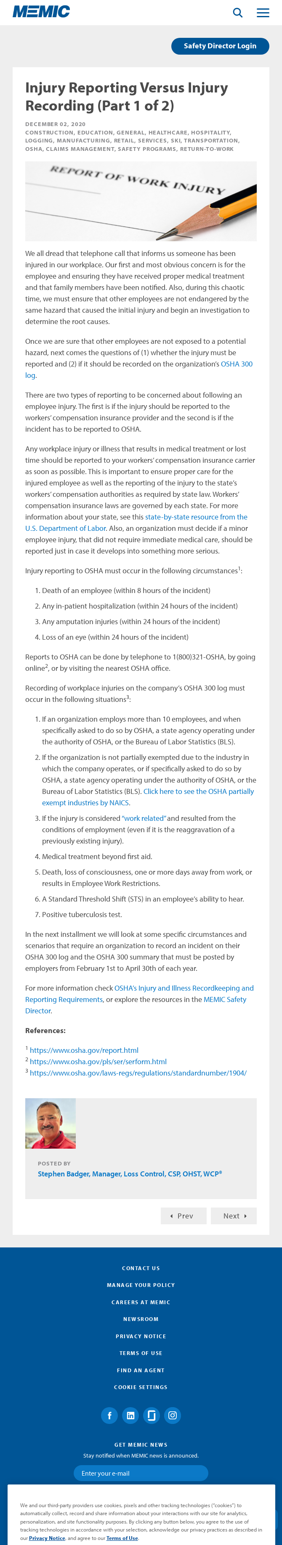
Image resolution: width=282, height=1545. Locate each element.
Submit (141, 1497)
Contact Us (141, 1268)
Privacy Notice (141, 1336)
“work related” (143, 818)
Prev (186, 1216)
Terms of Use (141, 1353)
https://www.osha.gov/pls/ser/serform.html (98, 1061)
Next (231, 1216)
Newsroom (141, 1319)
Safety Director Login (220, 45)
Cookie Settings (141, 1387)
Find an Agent (141, 1370)
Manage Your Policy (141, 1284)
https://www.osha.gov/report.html (84, 1050)
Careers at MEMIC (141, 1302)
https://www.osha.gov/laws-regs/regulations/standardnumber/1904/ (138, 1073)
